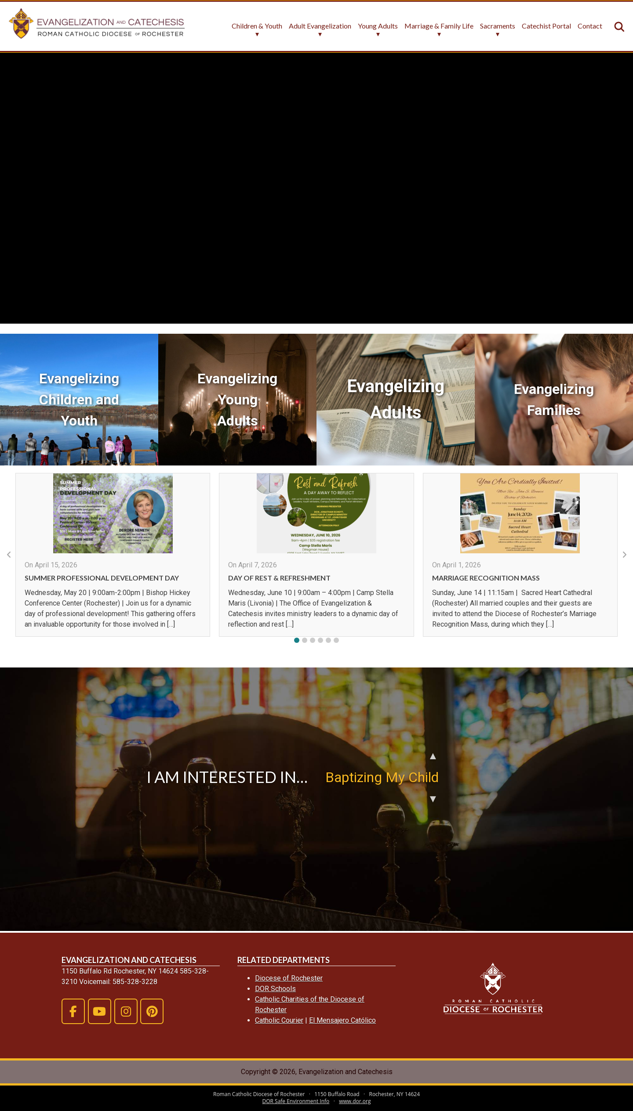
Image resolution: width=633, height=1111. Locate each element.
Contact (590, 26)
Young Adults (378, 26)
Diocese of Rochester (289, 978)
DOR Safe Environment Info (296, 1101)
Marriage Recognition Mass (486, 578)
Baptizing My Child (382, 777)
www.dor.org (355, 1101)
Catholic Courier (279, 1020)
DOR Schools (275, 989)
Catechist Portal (546, 26)
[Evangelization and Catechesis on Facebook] (73, 1011)
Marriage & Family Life (438, 26)
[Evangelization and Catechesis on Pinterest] (152, 1011)
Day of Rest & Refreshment (279, 578)
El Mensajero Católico (342, 1020)
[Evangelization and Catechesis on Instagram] (126, 1011)
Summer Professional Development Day (102, 578)
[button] (296, 640)
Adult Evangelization (320, 26)
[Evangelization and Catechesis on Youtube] (99, 1011)
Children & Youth (257, 26)
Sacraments (497, 26)
